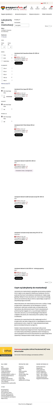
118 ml (5, 80)
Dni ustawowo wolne (6, 392)
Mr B (5, 58)
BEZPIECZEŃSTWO (41, 367)
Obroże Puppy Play (23, 374)
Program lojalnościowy (7, 378)
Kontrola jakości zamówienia (8, 397)
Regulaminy (39, 368)
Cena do (9, 43)
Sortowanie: (17, 22)
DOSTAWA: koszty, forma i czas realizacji (7, 380)
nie (4, 109)
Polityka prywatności (42, 377)
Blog (2, 367)
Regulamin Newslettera (42, 378)
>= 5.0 (8, 96)
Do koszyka (19, 63)
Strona (46, 26)
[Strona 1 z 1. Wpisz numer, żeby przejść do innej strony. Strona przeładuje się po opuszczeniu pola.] (49, 26)
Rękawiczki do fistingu (24, 380)
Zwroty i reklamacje (41, 372)
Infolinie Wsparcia (41, 371)
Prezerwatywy (22, 375)
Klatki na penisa (23, 371)
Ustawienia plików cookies (7, 374)
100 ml (5, 77)
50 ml (5, 71)
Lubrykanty (21, 372)
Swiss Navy (6, 61)
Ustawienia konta (5, 372)
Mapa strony (4, 398)
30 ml (5, 68)
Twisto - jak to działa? (42, 375)
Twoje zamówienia (6, 371)
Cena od (2, 43)
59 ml (5, 74)
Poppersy (21, 367)
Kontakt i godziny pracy (7, 394)
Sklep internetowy (24, 404)
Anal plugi (21, 368)
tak (4, 121)
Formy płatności (41, 370)
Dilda (20, 370)
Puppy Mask (22, 378)
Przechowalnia (4, 370)
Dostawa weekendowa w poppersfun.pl (7, 376)
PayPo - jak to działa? (42, 374)
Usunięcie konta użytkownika (8, 383)
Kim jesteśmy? (5, 389)
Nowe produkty (5, 368)
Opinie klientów (5, 391)
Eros (5, 55)
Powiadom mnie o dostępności (24, 170)
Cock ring (21, 377)
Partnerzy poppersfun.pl (7, 395)
